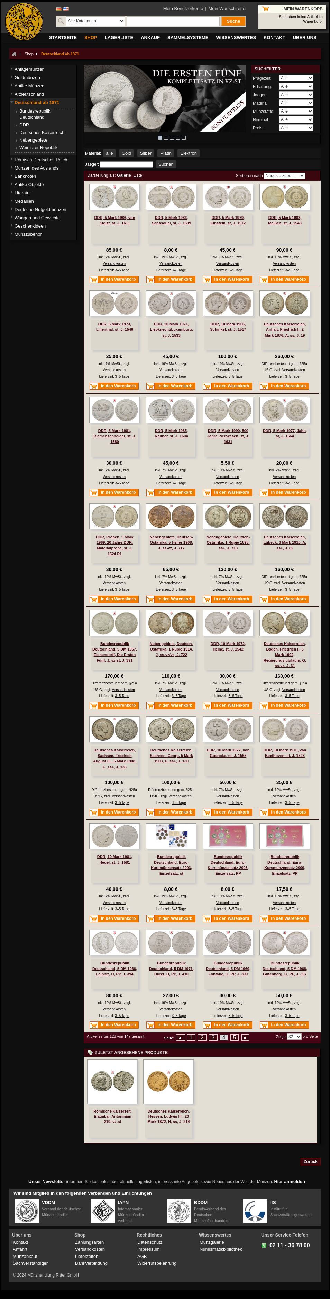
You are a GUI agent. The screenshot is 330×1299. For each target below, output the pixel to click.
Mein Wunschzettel (227, 8)
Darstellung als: (101, 175)
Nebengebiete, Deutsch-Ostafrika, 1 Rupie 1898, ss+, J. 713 (228, 542)
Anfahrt (20, 1249)
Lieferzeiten (86, 1256)
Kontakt (20, 1242)
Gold (126, 153)
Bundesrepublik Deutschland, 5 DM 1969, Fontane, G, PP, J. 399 (228, 968)
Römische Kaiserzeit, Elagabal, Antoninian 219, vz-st (112, 1116)
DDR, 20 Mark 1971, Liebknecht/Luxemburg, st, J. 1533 (171, 329)
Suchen (166, 164)
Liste (137, 175)
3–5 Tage (122, 270)
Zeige (281, 1037)
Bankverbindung (91, 1263)
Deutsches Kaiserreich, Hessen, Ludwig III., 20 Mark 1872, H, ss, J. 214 (168, 1116)
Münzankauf (25, 1256)
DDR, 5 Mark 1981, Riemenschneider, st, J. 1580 (114, 436)
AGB (142, 1256)
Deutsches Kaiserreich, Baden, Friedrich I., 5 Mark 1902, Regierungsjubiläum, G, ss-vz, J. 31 (285, 655)
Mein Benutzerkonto (183, 8)
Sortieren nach (249, 175)
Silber (146, 153)
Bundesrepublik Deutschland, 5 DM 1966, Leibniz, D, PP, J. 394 (114, 968)
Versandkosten (114, 264)
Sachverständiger (30, 1263)
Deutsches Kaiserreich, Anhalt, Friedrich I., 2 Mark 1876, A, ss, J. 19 (285, 329)
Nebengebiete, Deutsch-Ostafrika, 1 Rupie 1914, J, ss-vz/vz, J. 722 (171, 649)
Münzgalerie (212, 1242)
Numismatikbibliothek (221, 1249)
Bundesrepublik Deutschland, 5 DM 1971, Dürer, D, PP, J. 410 (171, 968)
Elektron (188, 153)
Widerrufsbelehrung (156, 1263)
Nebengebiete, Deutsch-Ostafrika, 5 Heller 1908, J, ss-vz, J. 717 (171, 542)
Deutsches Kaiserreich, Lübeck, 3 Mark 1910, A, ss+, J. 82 (285, 542)
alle (109, 153)
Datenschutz (149, 1242)
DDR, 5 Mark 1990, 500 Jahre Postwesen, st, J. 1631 (228, 436)
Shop (29, 54)
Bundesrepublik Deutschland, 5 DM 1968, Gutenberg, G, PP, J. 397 (285, 968)
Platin (166, 153)
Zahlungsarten (89, 1242)
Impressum (148, 1249)
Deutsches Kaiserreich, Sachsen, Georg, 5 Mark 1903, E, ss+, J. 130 (171, 755)
